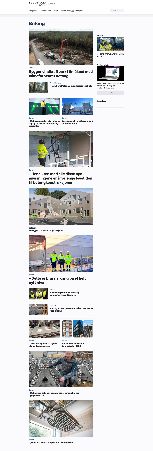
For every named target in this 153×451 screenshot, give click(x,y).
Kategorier (33, 11)
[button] (111, 11)
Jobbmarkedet (46, 11)
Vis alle (110, 93)
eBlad (56, 11)
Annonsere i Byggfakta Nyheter (72, 11)
